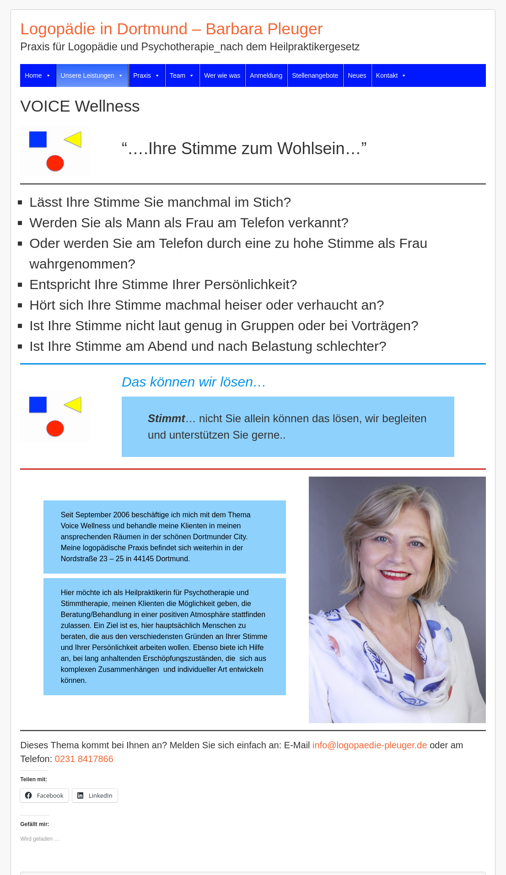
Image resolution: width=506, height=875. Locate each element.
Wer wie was (222, 75)
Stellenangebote (315, 75)
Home (38, 75)
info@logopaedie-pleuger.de (369, 745)
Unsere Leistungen (92, 75)
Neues (357, 75)
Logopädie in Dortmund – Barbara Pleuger (171, 29)
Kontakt (391, 75)
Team (182, 75)
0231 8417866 (84, 759)
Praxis (146, 75)
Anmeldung (266, 75)
